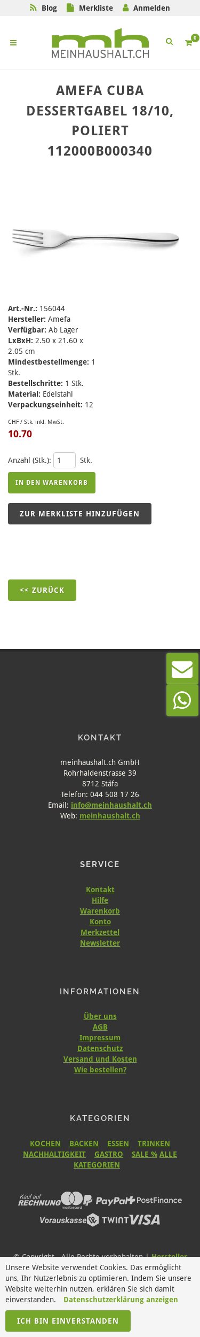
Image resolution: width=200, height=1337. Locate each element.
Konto (100, 921)
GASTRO (108, 1154)
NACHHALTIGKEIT (54, 1154)
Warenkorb (100, 911)
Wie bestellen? (100, 1069)
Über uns (100, 1016)
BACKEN (84, 1143)
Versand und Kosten (100, 1059)
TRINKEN (154, 1143)
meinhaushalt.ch (109, 816)
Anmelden (151, 8)
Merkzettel (100, 932)
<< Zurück (42, 590)
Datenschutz (100, 1048)
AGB (100, 1027)
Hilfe (100, 900)
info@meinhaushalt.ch (111, 805)
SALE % (144, 1154)
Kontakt (100, 889)
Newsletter (100, 943)
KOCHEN (45, 1143)
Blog (49, 8)
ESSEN (118, 1143)
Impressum (100, 1037)
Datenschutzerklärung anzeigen (120, 1299)
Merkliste (96, 8)
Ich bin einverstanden (68, 1321)
